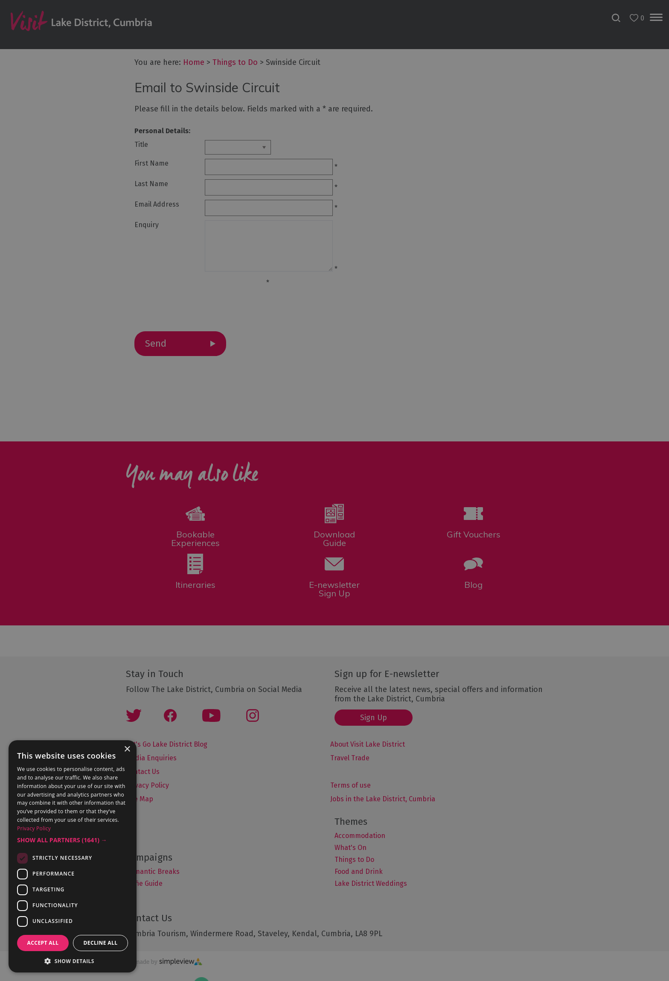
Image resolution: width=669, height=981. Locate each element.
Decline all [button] (101, 942)
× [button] (127, 749)
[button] (72, 840)
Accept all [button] (43, 942)
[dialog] (334, 490)
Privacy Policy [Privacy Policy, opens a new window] (34, 828)
